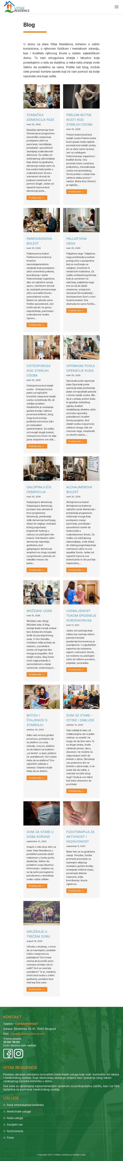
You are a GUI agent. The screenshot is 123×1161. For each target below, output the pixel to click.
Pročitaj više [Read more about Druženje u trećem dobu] (36, 989)
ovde (82, 1154)
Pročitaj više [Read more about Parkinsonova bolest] (36, 325)
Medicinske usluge (19, 1111)
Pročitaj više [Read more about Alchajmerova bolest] (76, 570)
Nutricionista (15, 1131)
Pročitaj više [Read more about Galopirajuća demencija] (36, 570)
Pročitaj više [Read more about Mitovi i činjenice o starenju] (36, 778)
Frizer (10, 1137)
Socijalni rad (15, 1124)
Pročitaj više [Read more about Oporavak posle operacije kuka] (76, 441)
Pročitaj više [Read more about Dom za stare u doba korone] (36, 886)
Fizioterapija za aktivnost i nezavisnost (80, 836)
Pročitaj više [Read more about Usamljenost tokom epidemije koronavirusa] (76, 669)
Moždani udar (39, 611)
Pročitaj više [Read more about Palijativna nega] (76, 310)
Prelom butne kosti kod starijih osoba (79, 119)
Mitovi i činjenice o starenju (37, 720)
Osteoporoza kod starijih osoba (38, 370)
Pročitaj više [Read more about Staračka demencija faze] (36, 197)
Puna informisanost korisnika (25, 1105)
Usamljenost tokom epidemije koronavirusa (81, 615)
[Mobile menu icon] (116, 7)
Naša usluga (15, 1118)
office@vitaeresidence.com (27, 1033)
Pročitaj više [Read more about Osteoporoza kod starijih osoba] (36, 446)
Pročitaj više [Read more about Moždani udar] (36, 674)
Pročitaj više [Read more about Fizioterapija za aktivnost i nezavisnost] (76, 891)
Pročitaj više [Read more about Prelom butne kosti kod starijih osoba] (76, 191)
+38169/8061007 (26, 1023)
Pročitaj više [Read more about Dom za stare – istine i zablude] (76, 791)
